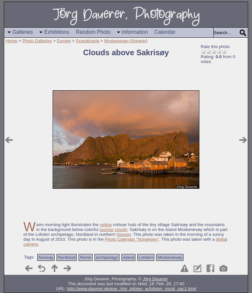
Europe (64, 40)
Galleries (22, 32)
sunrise (107, 229)
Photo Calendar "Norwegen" (132, 239)
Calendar (164, 32)
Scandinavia (87, 40)
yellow (106, 224)
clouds (121, 229)
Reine (85, 257)
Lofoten (146, 257)
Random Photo (93, 32)
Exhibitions (56, 32)
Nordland (66, 257)
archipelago (107, 257)
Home (12, 40)
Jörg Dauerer (155, 278)
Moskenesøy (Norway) (125, 40)
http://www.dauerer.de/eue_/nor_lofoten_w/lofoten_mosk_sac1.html (131, 288)
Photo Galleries (37, 40)
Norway (124, 234)
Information (135, 32)
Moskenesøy (170, 257)
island (128, 257)
